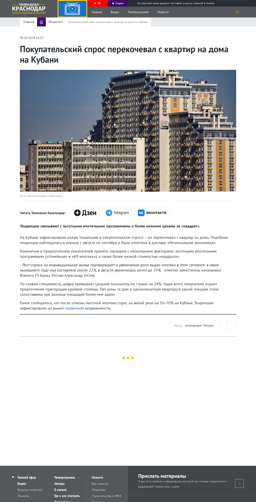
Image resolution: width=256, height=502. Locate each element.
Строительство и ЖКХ (106, 496)
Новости (163, 12)
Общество (99, 490)
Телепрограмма (138, 12)
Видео (115, 12)
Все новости (100, 484)
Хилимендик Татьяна (199, 325)
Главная (97, 12)
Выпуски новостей (29, 490)
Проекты (23, 496)
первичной (74, 308)
